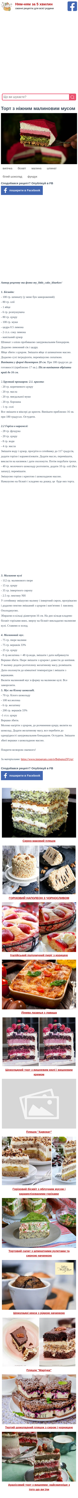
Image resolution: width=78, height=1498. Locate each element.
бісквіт (22, 168)
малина (36, 168)
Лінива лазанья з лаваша (39, 1012)
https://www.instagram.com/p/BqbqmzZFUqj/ (47, 759)
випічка (7, 168)
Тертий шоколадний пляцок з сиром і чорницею (39, 1427)
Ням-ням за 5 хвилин (34, 4)
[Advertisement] (39, 52)
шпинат (52, 168)
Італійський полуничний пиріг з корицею (39, 955)
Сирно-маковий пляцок (38, 840)
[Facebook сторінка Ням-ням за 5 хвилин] (72, 3)
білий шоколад (12, 176)
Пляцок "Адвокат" (39, 1131)
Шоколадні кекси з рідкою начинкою (39, 1313)
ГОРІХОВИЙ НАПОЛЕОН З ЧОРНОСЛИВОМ (39, 898)
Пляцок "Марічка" (39, 1370)
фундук (32, 176)
